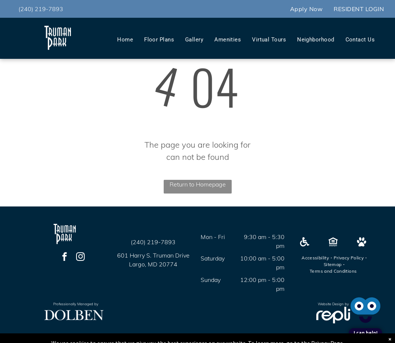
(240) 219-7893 (40, 9)
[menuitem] (306, 8)
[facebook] (64, 257)
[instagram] (80, 257)
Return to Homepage (198, 184)
